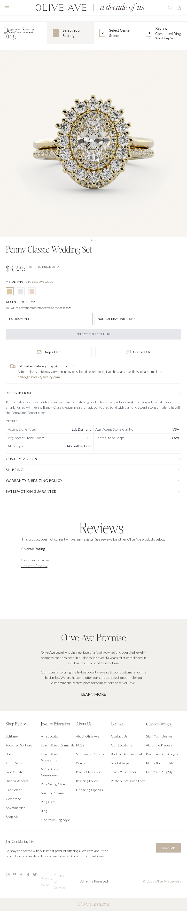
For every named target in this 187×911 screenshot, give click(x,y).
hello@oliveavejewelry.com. (39, 377)
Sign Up (168, 847)
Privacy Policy (46, 881)
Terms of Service (59, 881)
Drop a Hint (49, 352)
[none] (29, 281)
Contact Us (138, 352)
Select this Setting (94, 334)
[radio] (9, 291)
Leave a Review (34, 565)
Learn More (93, 694)
